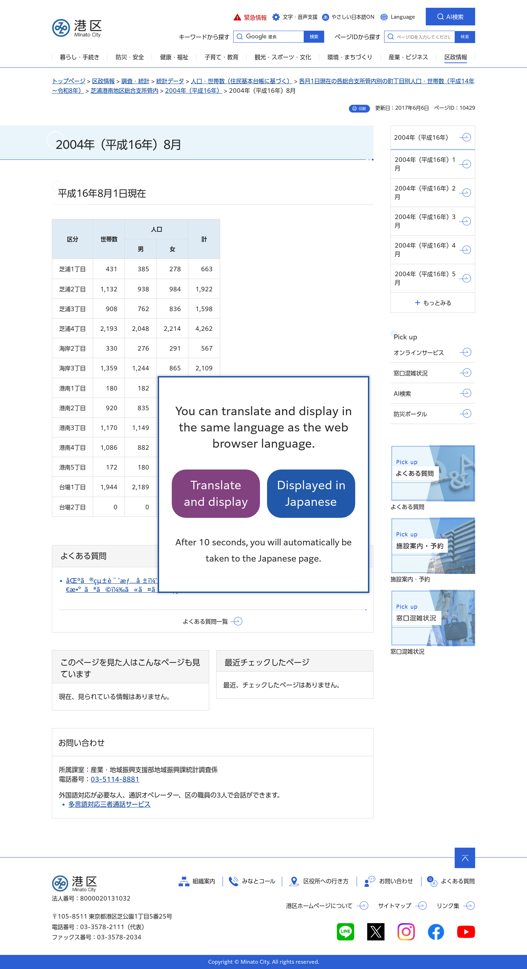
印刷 (362, 108)
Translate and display (216, 493)
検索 (465, 36)
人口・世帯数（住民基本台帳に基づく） (241, 81)
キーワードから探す (239, 36)
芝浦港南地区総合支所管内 (124, 90)
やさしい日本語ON (353, 16)
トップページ (68, 81)
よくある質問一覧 (205, 621)
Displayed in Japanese (311, 493)
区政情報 (103, 81)
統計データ (170, 81)
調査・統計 (135, 81)
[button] (249, 16)
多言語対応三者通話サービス (109, 804)
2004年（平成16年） (193, 90)
